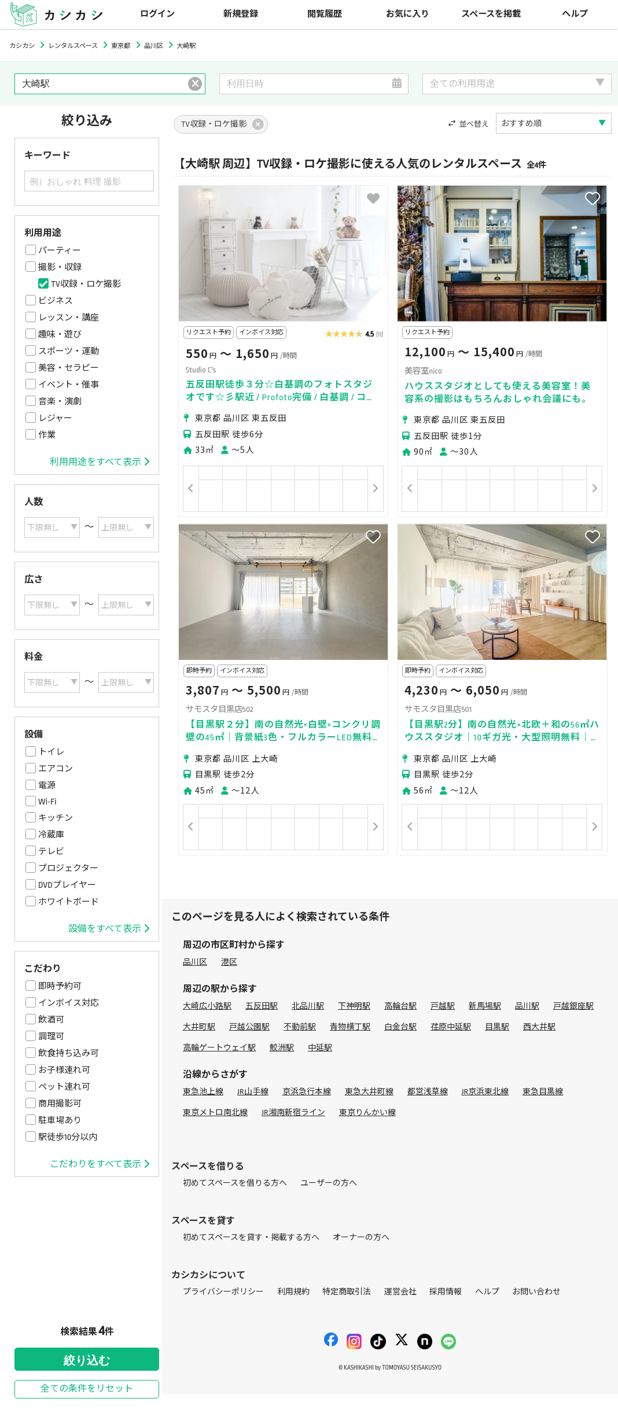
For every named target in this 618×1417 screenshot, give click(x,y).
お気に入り (407, 14)
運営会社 (400, 1291)
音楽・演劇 (60, 401)
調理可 (51, 1036)
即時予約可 (60, 986)
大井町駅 (199, 1027)
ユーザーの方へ (328, 1183)
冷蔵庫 (51, 834)
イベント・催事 (68, 384)
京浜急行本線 (306, 1091)
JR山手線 (252, 1091)
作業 (47, 435)
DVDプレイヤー (67, 885)
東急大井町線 (369, 1091)
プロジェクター (68, 868)
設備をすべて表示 (108, 929)
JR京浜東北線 (485, 1091)
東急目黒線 (543, 1091)
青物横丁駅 (350, 1027)
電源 (47, 785)
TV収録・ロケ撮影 (86, 284)
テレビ (51, 851)
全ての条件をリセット (87, 1389)
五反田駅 (261, 1006)
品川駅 (527, 1006)
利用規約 (293, 1291)
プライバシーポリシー (223, 1291)
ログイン (157, 14)
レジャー (55, 418)
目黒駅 (497, 1027)
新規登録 (240, 14)
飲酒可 (51, 1019)
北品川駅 (308, 1006)
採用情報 (445, 1291)
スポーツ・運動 (68, 351)
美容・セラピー (68, 367)
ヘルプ (575, 14)
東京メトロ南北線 (215, 1112)
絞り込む (87, 1360)
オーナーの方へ (361, 1237)
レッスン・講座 (68, 317)
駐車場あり (60, 1120)
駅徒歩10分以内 (67, 1137)
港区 (229, 962)
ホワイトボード (68, 901)
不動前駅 (300, 1027)
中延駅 (320, 1047)
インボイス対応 (68, 1003)
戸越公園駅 (249, 1027)
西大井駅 (539, 1027)
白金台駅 (400, 1027)
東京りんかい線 (367, 1112)
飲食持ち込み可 (68, 1053)
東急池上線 (203, 1091)
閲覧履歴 (324, 14)
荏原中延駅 (451, 1027)
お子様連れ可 (64, 1070)
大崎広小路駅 (207, 1006)
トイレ (51, 752)
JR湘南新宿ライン (293, 1112)
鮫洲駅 (282, 1047)
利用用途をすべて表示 (99, 462)
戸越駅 (443, 1006)
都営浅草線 (427, 1091)
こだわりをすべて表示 (99, 1164)
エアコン (55, 768)
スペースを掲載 (491, 14)
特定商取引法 (346, 1291)
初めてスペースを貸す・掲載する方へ (251, 1237)
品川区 (195, 962)
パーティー (59, 250)
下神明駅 (354, 1006)
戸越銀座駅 (573, 1006)
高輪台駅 (400, 1006)
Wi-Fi (47, 801)
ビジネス (55, 300)
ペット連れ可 (64, 1086)
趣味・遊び (60, 334)
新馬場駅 (485, 1006)
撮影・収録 (60, 267)
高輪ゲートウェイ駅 (219, 1047)
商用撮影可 (60, 1103)
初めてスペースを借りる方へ (235, 1183)
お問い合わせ (536, 1291)
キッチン (55, 817)
